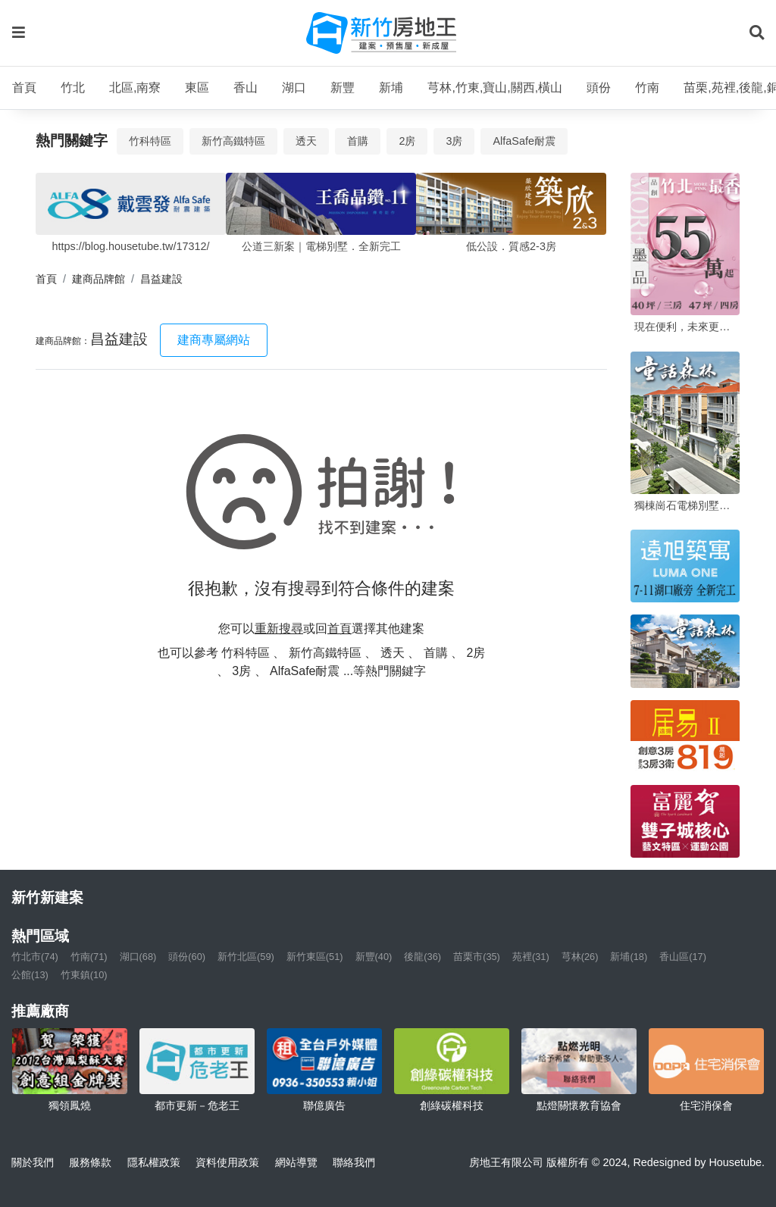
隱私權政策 (153, 1162)
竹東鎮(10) (84, 974)
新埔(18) (628, 956)
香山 (245, 87)
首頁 (24, 87)
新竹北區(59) (245, 956)
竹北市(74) (34, 956)
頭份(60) (186, 956)
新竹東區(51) (314, 956)
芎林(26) (580, 956)
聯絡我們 (354, 1162)
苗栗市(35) (476, 956)
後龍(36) (422, 956)
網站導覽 (296, 1162)
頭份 (599, 87)
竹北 (73, 87)
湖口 (294, 87)
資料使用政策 (227, 1162)
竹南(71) (89, 956)
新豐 (342, 87)
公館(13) (29, 974)
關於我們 (32, 1162)
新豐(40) (374, 956)
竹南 (647, 87)
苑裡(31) (530, 956)
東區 (197, 87)
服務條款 (90, 1162)
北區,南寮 (135, 87)
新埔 (391, 87)
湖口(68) (138, 956)
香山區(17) (682, 956)
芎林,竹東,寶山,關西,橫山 (494, 87)
